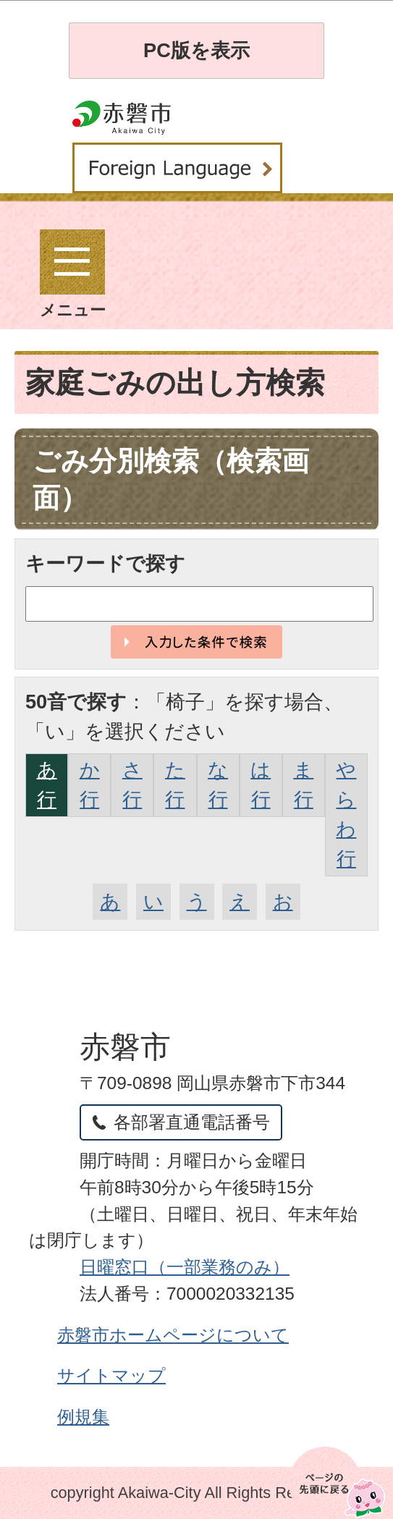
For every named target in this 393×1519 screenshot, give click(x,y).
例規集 (83, 1416)
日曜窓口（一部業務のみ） (185, 1267)
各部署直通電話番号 (192, 1122)
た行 (175, 784)
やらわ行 (346, 813)
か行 (90, 784)
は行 (260, 784)
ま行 (303, 784)
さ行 (132, 784)
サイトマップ (111, 1375)
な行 (218, 784)
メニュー (73, 274)
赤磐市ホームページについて (173, 1335)
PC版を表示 (196, 50)
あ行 (47, 784)
